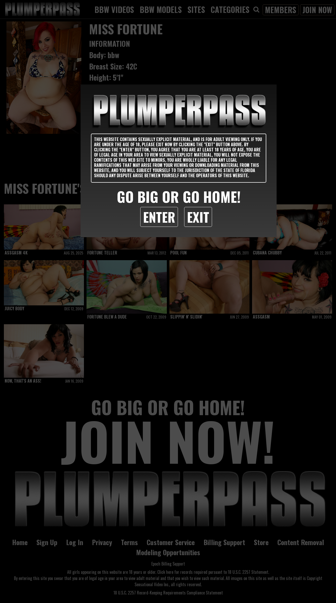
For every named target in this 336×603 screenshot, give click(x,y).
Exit (198, 216)
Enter (159, 216)
